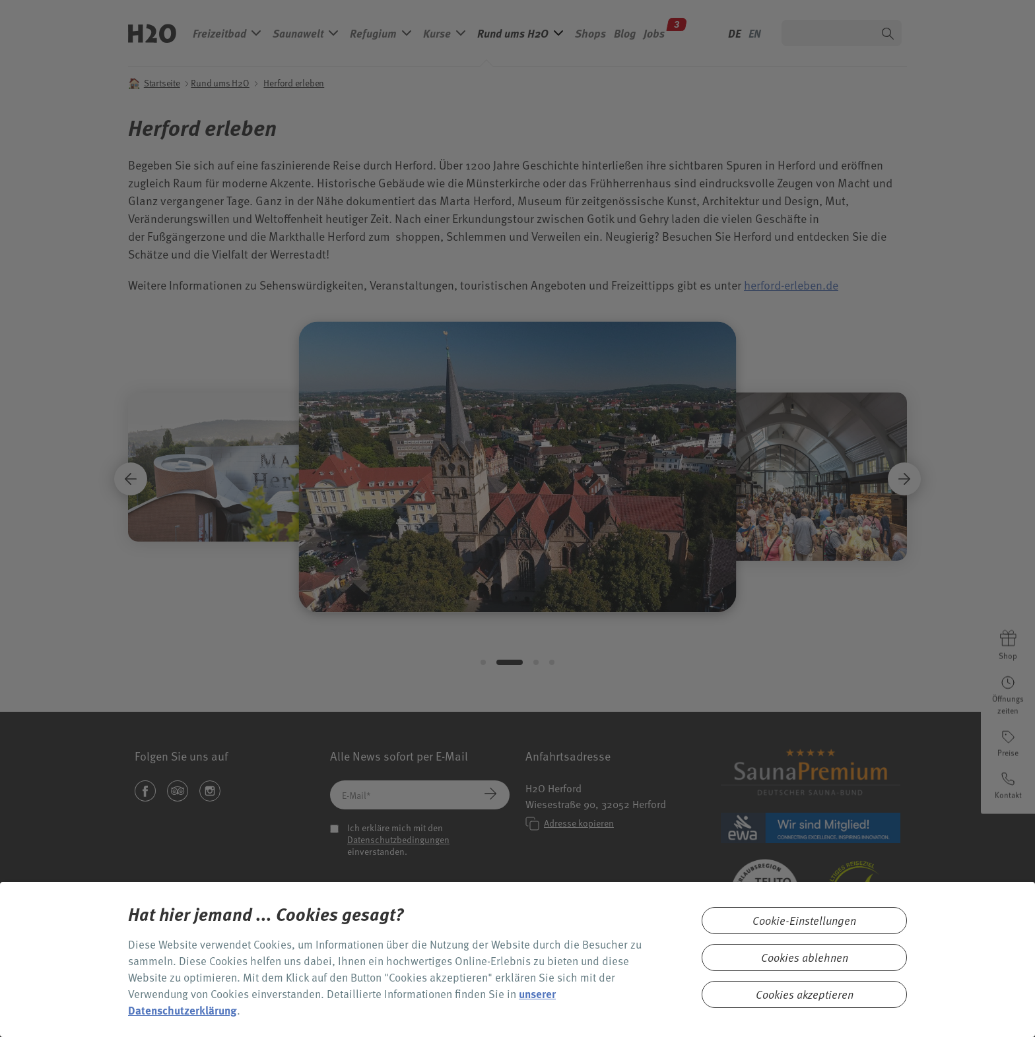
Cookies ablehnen (804, 957)
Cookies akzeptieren (804, 994)
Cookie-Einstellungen (804, 920)
